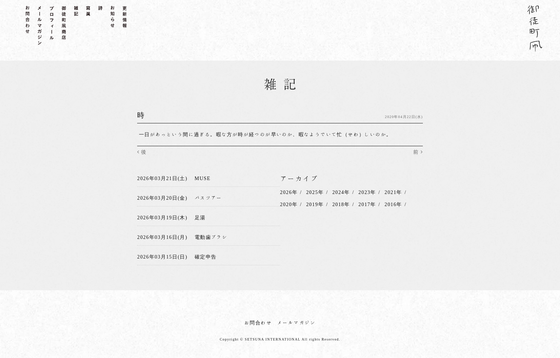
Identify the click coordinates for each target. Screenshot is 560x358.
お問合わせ (258, 322)
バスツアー (208, 197)
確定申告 (206, 256)
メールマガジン (296, 322)
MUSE (203, 178)
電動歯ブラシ (211, 237)
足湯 (200, 217)
